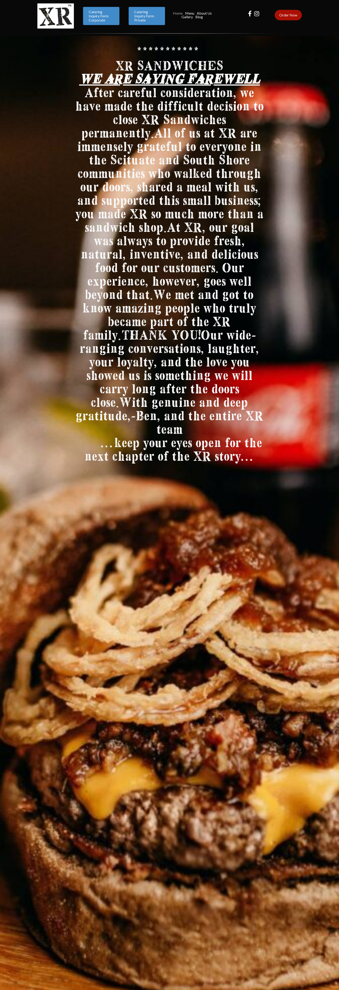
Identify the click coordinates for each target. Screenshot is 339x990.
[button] (101, 16)
